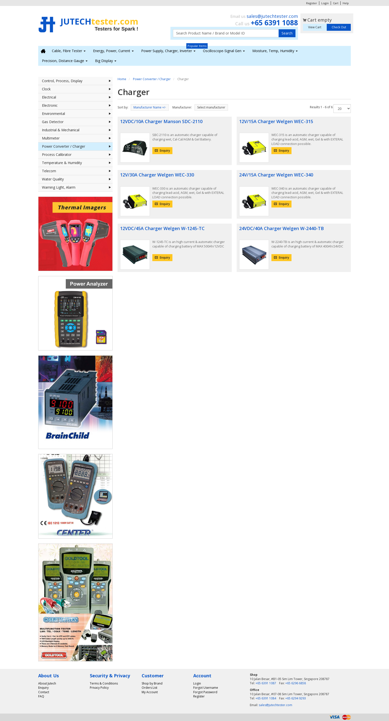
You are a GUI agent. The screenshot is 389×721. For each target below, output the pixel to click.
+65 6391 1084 (266, 698)
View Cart (314, 27)
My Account (150, 692)
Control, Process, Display (77, 81)
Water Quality (77, 179)
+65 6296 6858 (295, 683)
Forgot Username (205, 688)
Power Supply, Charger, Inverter (168, 50)
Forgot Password (205, 692)
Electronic (77, 105)
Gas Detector (77, 122)
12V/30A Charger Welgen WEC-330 (157, 175)
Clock (77, 89)
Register (311, 3)
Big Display (105, 60)
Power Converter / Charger (77, 146)
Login (325, 3)
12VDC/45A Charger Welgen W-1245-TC (162, 228)
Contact (43, 692)
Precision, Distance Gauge (65, 60)
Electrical (77, 97)
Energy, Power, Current (113, 50)
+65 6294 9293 (295, 698)
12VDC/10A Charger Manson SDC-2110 (161, 121)
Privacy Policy (99, 688)
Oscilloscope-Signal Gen (224, 50)
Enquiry (162, 150)
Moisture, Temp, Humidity (275, 50)
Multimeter (77, 138)
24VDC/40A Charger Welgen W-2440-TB (281, 228)
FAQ (41, 696)
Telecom (77, 171)
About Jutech (47, 683)
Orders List (149, 688)
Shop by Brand (152, 683)
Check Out (339, 27)
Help (346, 3)
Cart (335, 3)
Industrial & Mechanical (77, 130)
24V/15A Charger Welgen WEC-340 (276, 175)
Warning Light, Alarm (77, 187)
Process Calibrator (77, 155)
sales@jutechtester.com (272, 16)
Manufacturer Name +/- (149, 107)
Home (122, 79)
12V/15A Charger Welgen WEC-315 (276, 121)
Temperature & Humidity (77, 163)
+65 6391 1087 (266, 683)
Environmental (77, 114)
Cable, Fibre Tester (69, 50)
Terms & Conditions (104, 683)
